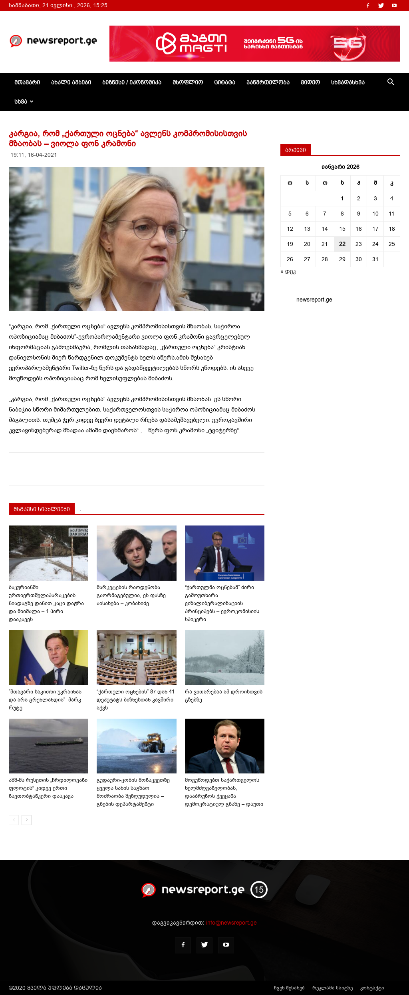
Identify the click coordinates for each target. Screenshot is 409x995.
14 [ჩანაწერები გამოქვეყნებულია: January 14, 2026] (325, 229)
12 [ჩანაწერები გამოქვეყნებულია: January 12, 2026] (290, 229)
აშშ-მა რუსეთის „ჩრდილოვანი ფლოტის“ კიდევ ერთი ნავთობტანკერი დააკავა (48, 788)
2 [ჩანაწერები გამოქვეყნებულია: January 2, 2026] (358, 198)
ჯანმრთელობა (268, 82)
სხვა (24, 101)
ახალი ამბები (71, 82)
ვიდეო (310, 82)
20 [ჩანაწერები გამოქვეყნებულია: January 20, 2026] (307, 244)
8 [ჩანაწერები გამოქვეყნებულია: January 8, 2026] (342, 214)
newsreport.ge (314, 300)
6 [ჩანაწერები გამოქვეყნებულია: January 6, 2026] (307, 214)
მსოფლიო (188, 82)
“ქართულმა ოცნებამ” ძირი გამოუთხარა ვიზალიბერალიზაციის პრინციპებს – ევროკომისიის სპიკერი (222, 603)
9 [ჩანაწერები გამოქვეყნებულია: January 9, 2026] (358, 214)
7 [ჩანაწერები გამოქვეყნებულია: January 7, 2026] (324, 214)
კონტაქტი (372, 988)
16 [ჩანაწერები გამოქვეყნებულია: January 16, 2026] (358, 229)
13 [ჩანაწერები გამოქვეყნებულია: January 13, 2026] (307, 229)
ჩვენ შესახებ (289, 988)
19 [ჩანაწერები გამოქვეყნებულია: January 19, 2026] (290, 244)
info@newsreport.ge (231, 923)
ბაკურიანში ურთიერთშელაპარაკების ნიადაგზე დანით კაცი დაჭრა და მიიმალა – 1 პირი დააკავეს (46, 603)
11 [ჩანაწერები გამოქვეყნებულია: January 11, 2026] (392, 214)
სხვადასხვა (348, 82)
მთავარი (27, 82)
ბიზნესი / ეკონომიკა (131, 82)
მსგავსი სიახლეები (42, 509)
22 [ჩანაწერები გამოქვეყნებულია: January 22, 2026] (342, 244)
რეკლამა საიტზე (332, 988)
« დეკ (288, 271)
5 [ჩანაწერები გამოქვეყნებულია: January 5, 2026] (290, 214)
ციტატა (224, 82)
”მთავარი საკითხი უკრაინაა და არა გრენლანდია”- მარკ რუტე (45, 699)
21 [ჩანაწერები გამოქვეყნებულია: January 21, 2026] (325, 244)
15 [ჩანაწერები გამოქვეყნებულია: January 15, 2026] (342, 229)
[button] (390, 83)
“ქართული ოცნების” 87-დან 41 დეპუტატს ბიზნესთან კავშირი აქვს (136, 699)
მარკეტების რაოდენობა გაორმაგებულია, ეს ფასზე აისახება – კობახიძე (131, 595)
